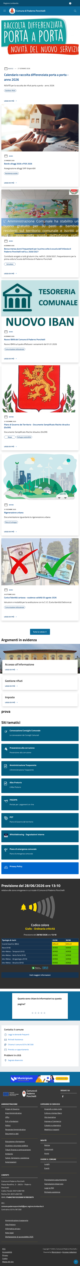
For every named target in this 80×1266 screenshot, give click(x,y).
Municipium (56, 1252)
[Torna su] (76, 1262)
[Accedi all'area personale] (70, 3)
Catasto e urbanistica (52, 1125)
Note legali (9, 1232)
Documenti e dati (12, 1133)
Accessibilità (7, 1252)
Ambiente (9, 1153)
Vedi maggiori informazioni (40, 975)
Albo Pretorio (10, 1224)
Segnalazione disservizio (53, 1183)
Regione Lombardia (10, 3)
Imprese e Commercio (52, 1121)
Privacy (5, 1255)
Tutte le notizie (40, 631)
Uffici (7, 1117)
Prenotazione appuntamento (55, 1179)
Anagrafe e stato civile (53, 1109)
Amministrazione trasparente (16, 1220)
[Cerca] (75, 11)
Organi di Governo (12, 1109)
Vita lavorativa (50, 1117)
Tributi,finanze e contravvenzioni (18, 1149)
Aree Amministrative (13, 1113)
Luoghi (47, 1164)
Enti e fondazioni (11, 1121)
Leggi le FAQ (49, 1188)
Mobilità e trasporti (51, 1129)
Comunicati (48, 1149)
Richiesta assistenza (52, 1192)
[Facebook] (63, 1096)
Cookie (4, 1258)
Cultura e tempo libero (53, 1113)
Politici (8, 1125)
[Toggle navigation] (4, 10)
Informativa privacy (12, 1228)
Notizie (9, 417)
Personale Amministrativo (15, 1129)
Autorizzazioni (10, 1162)
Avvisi (10, 68)
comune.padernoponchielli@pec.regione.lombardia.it (22, 1206)
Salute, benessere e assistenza (17, 1158)
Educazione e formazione (15, 1141)
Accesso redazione (69, 1252)
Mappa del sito (8, 1261)
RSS (4, 1249)
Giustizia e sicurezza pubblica (16, 1145)
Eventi (46, 1168)
